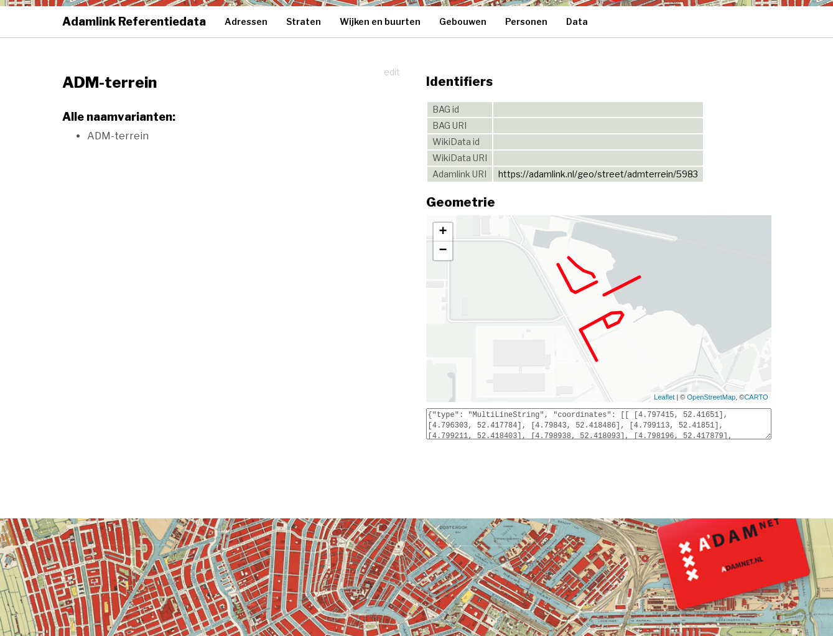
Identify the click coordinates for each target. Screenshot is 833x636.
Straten (303, 21)
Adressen (246, 21)
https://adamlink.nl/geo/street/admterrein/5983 (598, 174)
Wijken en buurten (380, 21)
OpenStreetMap (711, 397)
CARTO (756, 397)
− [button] (443, 250)
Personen (526, 21)
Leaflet (664, 397)
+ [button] (443, 232)
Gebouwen (462, 21)
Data (577, 21)
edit (392, 72)
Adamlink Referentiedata (134, 21)
